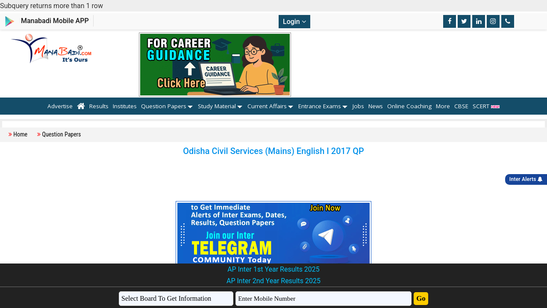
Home (20, 134)
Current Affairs (267, 106)
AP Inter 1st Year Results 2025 (273, 269)
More (443, 106)
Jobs (358, 106)
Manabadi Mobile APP (55, 21)
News (375, 106)
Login (294, 22)
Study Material (217, 106)
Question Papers (163, 106)
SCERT (486, 106)
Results (99, 106)
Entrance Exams (319, 106)
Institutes (125, 106)
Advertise (60, 106)
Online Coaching (409, 106)
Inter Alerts (526, 179)
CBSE (461, 106)
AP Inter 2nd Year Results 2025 (273, 281)
